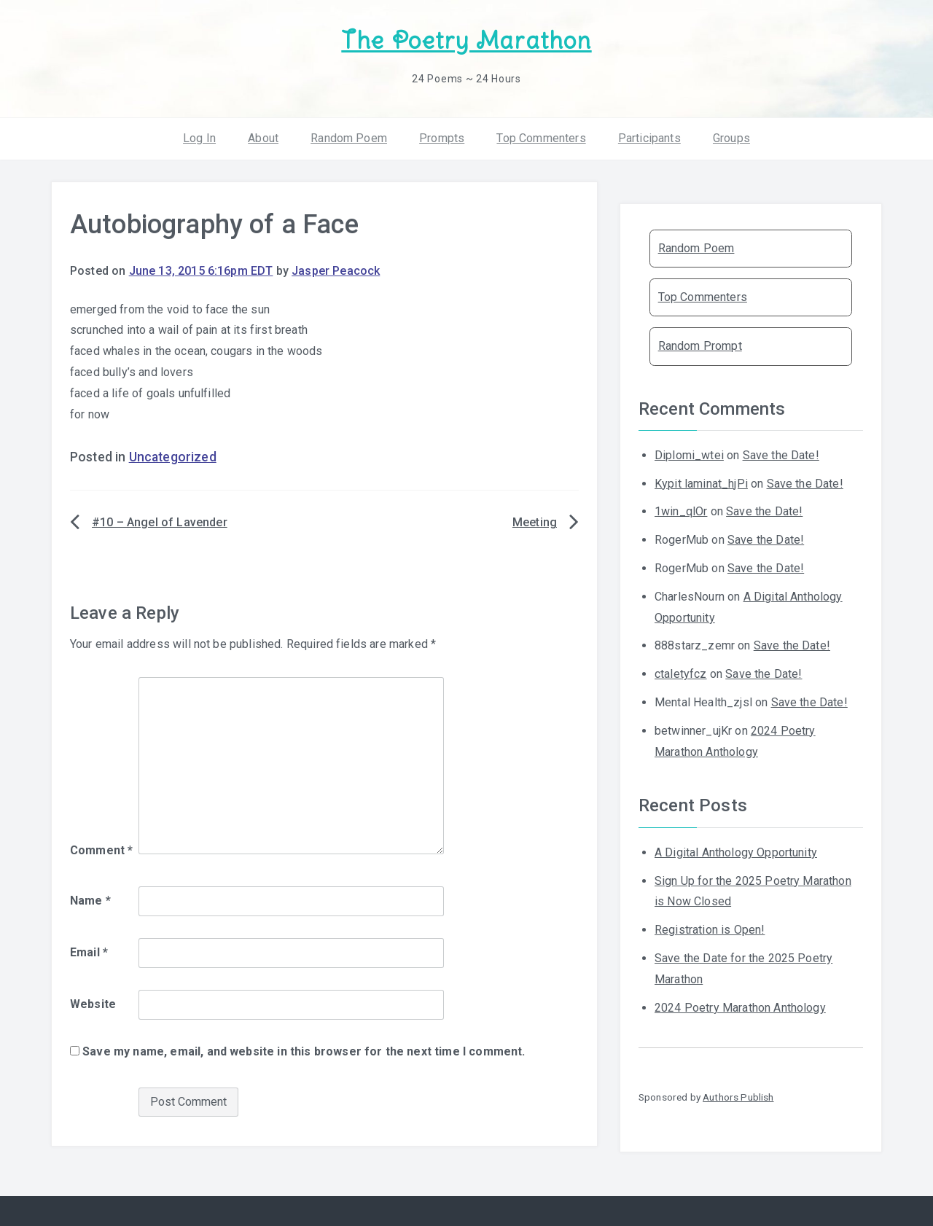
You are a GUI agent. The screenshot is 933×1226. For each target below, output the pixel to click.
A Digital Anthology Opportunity (736, 852)
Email (89, 952)
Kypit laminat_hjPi (701, 484)
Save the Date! (781, 455)
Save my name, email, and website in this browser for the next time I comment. (303, 1051)
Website (93, 1004)
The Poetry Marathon (466, 40)
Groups (731, 138)
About (263, 138)
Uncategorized (172, 457)
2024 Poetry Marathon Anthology (740, 1008)
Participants (649, 138)
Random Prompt (700, 346)
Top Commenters (540, 138)
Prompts (441, 138)
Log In (199, 138)
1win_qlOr (681, 511)
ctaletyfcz (681, 674)
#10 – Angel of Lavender (159, 522)
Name (90, 900)
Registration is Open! (710, 930)
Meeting (534, 522)
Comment (101, 850)
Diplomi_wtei (689, 455)
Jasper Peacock (336, 271)
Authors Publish (738, 1097)
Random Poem (349, 138)
